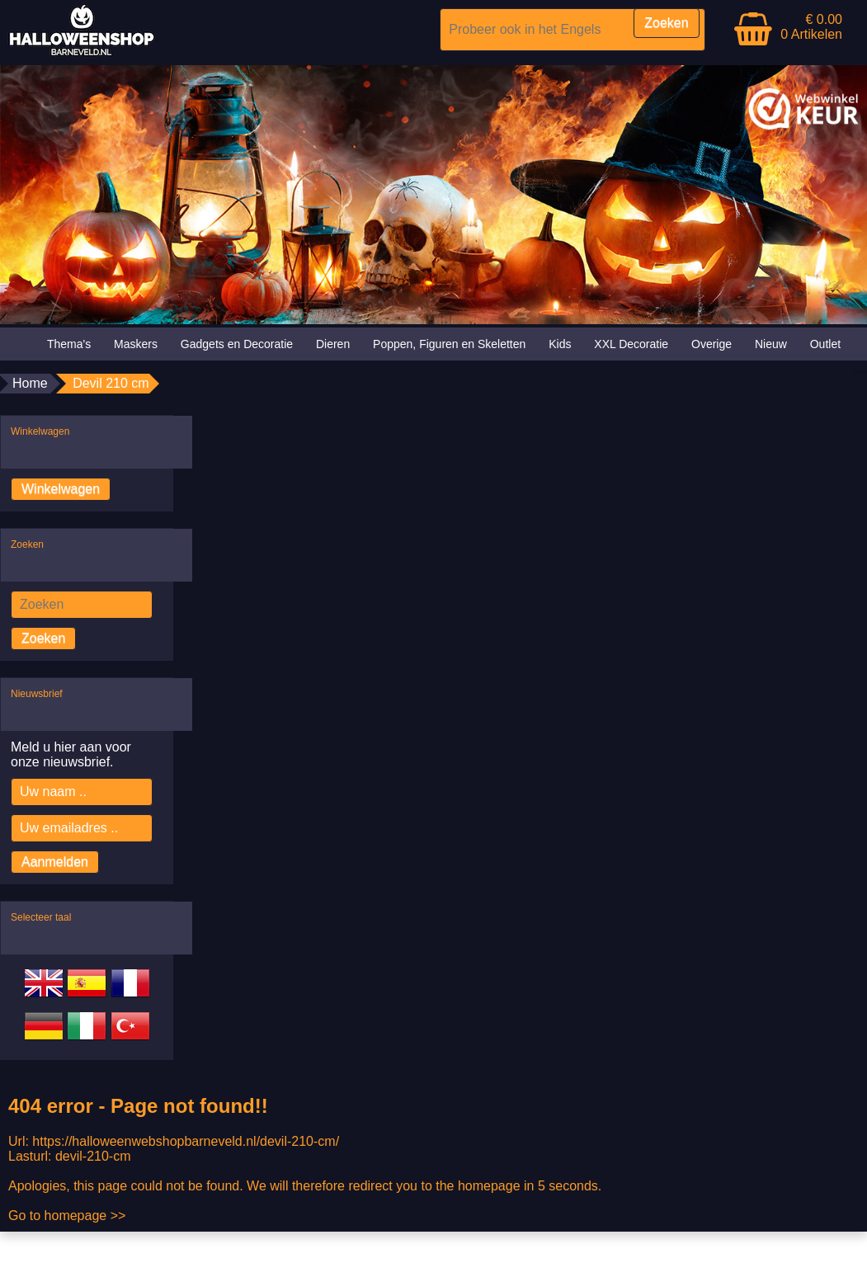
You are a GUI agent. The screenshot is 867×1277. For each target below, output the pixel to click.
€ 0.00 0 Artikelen (811, 26)
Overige (711, 344)
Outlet (825, 344)
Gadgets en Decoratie (237, 344)
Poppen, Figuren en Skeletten (449, 344)
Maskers (136, 344)
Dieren (333, 344)
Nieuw (771, 344)
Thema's (69, 344)
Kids (560, 344)
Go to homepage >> (66, 1216)
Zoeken (43, 638)
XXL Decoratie (631, 344)
